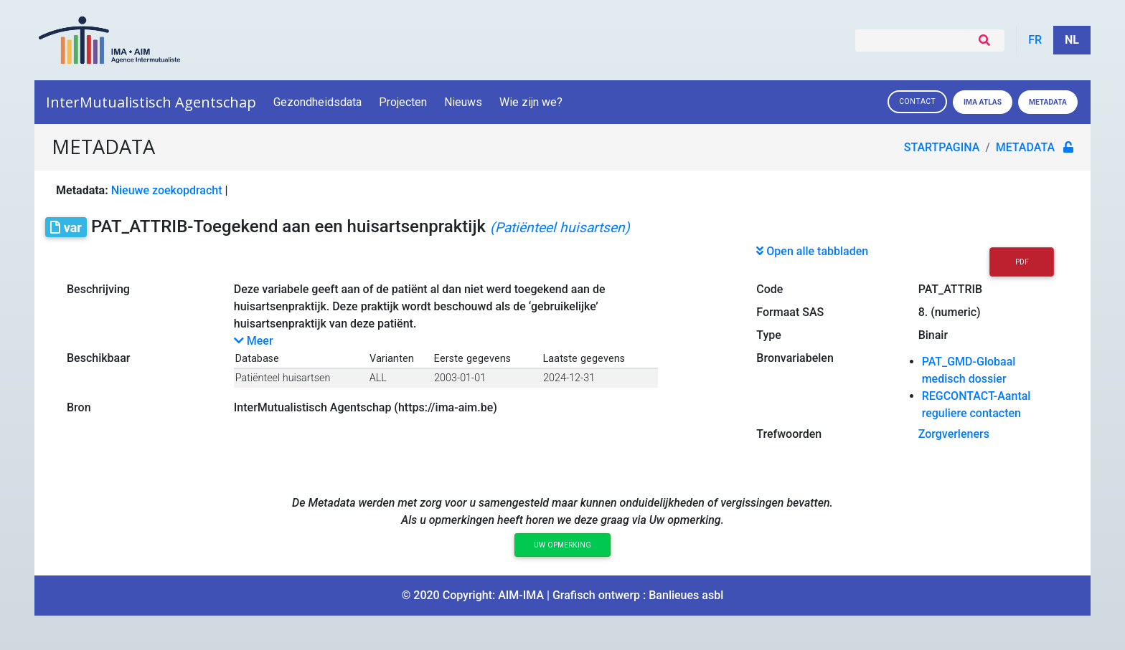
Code (769, 289)
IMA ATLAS (983, 102)
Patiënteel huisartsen (282, 378)
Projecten (403, 102)
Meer (253, 341)
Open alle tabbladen (812, 251)
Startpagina (942, 147)
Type (768, 335)
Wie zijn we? (532, 102)
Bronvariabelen (794, 358)
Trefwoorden (789, 434)
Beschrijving (98, 289)
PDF (1022, 262)
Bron (79, 407)
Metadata (1048, 102)
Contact (917, 101)
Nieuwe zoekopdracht (166, 190)
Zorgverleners (953, 434)
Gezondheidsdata (317, 102)
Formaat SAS (790, 312)
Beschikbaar (98, 358)
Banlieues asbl (686, 595)
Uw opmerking (562, 545)
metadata (1025, 147)
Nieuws (463, 102)
